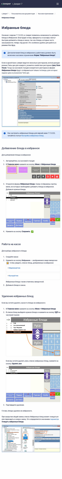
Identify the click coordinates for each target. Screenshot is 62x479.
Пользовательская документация (23, 14)
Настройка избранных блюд (32, 136)
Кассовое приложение (45, 14)
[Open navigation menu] (58, 4)
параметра (54, 419)
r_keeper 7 (17, 4)
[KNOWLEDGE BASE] (6, 4)
